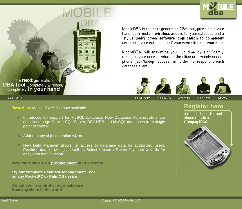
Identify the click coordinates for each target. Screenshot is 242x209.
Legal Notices (10, 200)
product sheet (64, 163)
